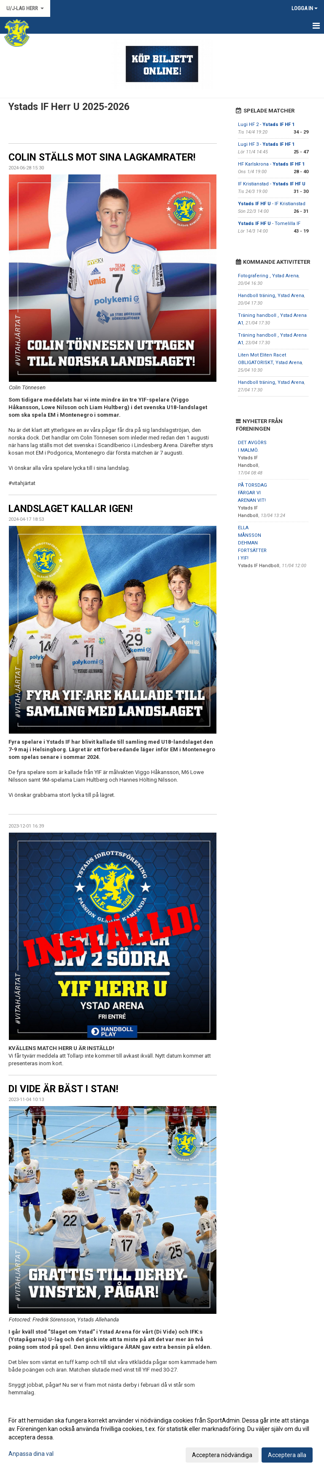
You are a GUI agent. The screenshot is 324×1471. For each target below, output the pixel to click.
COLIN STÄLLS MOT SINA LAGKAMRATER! (101, 157)
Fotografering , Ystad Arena (268, 276)
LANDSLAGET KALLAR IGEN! (70, 508)
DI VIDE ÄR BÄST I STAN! (63, 1089)
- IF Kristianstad (271, 203)
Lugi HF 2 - (266, 124)
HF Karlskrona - (271, 164)
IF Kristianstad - (271, 184)
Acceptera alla (287, 1455)
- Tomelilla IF (269, 223)
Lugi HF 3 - (266, 144)
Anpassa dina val (31, 1453)
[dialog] (162, 1437)
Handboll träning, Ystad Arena (271, 295)
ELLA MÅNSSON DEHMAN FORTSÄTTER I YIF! (252, 543)
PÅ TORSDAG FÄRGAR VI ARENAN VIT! (252, 492)
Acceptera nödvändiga (222, 1455)
